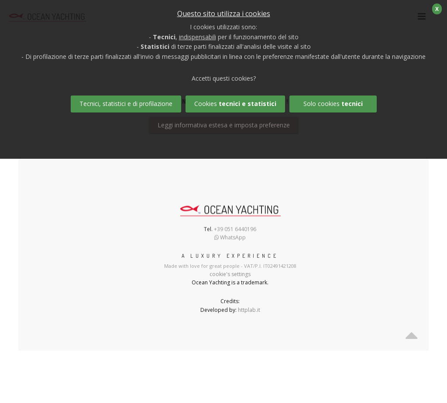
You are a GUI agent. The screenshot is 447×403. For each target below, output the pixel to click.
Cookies (235, 103)
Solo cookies (333, 103)
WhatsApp (230, 238)
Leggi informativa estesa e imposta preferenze (224, 125)
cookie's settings (230, 274)
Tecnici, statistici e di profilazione (125, 103)
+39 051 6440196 (235, 230)
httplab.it (249, 310)
